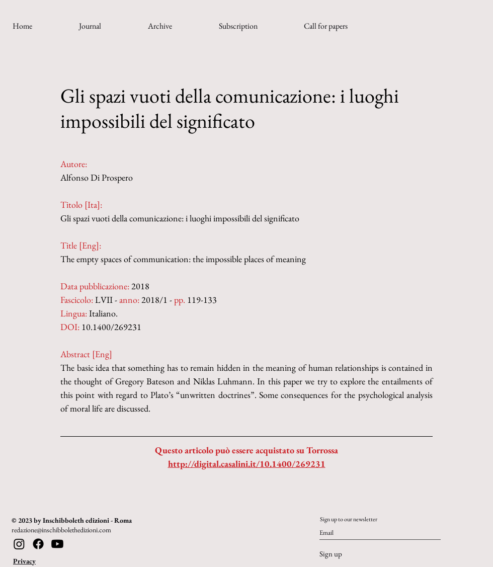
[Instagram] (19, 544)
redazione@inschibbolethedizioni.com (61, 529)
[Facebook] (38, 544)
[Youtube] (57, 544)
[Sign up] (352, 554)
